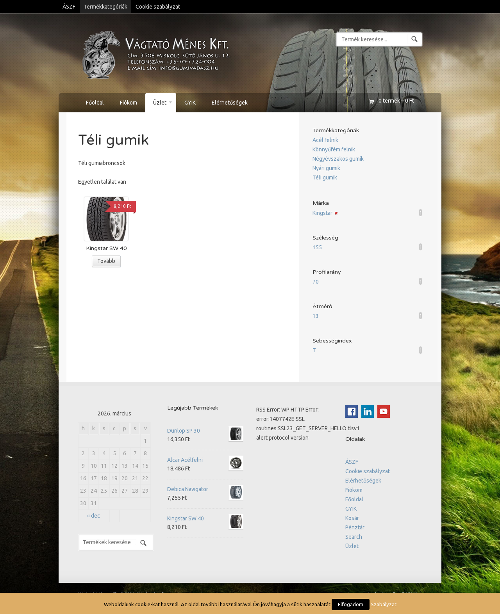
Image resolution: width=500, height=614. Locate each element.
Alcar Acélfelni (205, 460)
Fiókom (128, 102)
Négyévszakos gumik (338, 159)
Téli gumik (324, 177)
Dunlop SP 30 (205, 430)
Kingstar (322, 213)
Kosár (352, 518)
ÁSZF (68, 7)
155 (317, 247)
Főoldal (95, 102)
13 (315, 316)
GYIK (190, 102)
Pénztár (354, 527)
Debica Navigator (205, 489)
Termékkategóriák (105, 7)
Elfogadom (350, 604)
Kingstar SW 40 (205, 518)
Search (353, 537)
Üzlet (159, 103)
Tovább (106, 261)
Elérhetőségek (230, 102)
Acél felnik (325, 140)
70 (315, 282)
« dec (93, 516)
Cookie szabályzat (158, 7)
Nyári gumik (326, 168)
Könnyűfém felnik (333, 149)
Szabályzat (383, 604)
